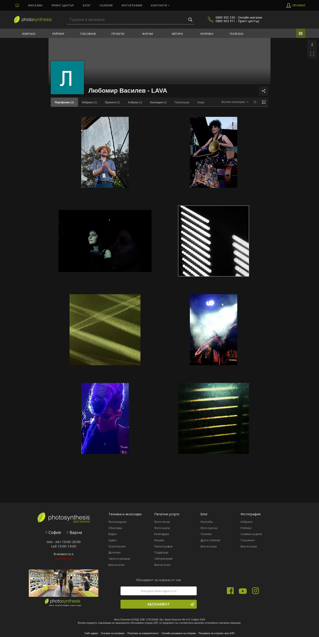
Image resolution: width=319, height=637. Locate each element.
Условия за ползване (112, 633)
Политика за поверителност (143, 633)
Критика (206, 34)
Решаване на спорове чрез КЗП (217, 633)
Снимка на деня (251, 534)
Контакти (159, 5)
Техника (206, 534)
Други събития (210, 540)
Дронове (114, 552)
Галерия (106, 5)
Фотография (131, 5)
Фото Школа (208, 528)
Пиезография (163, 546)
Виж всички (116, 565)
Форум (147, 34)
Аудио (112, 540)
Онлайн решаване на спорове (179, 633)
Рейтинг (58, 34)
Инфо (200, 102)
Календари (161, 534)
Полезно (236, 34)
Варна (74, 532)
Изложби (206, 522)
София (53, 532)
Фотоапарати (117, 522)
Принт (62, 5)
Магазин (35, 5)
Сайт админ (91, 633)
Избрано (28, 34)
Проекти (117, 34)
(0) (89, 102)
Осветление (117, 546)
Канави (159, 540)
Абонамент (170, 604)
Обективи (115, 528)
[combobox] (235, 102)
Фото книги (162, 528)
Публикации (182, 102)
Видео (112, 534)
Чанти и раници (119, 559)
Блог (87, 5)
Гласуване (88, 34)
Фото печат (162, 522)
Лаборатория (163, 559)
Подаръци (161, 552)
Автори (177, 34)
